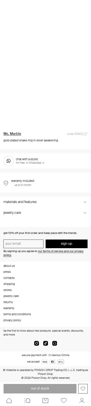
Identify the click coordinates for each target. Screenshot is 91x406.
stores (7, 290)
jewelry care (11, 296)
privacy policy (12, 320)
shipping (9, 284)
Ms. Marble (12, 134)
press (7, 271)
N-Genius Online (59, 355)
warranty (8, 308)
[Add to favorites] (82, 388)
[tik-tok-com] (45, 345)
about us (9, 265)
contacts (9, 278)
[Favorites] (64, 400)
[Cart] (45, 400)
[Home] (9, 400)
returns (8, 302)
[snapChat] (54, 345)
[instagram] (36, 345)
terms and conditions (17, 314)
